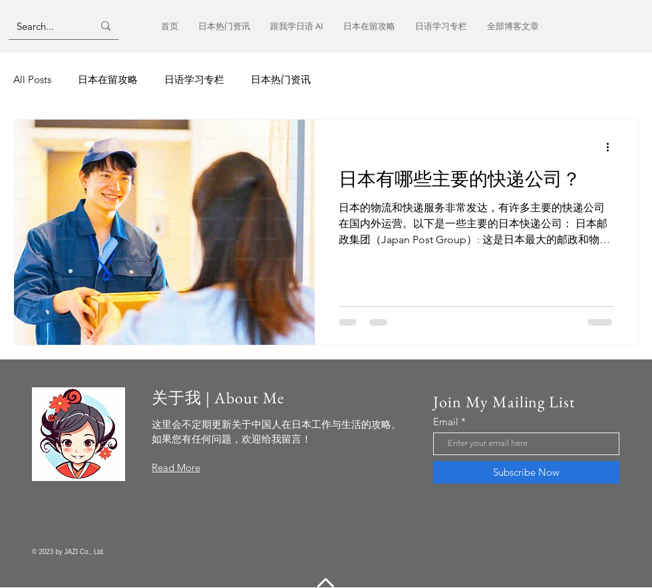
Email (445, 422)
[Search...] (45, 26)
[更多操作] (612, 147)
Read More (176, 467)
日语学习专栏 (194, 79)
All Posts (32, 79)
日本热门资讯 (281, 79)
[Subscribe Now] (526, 472)
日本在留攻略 (108, 79)
